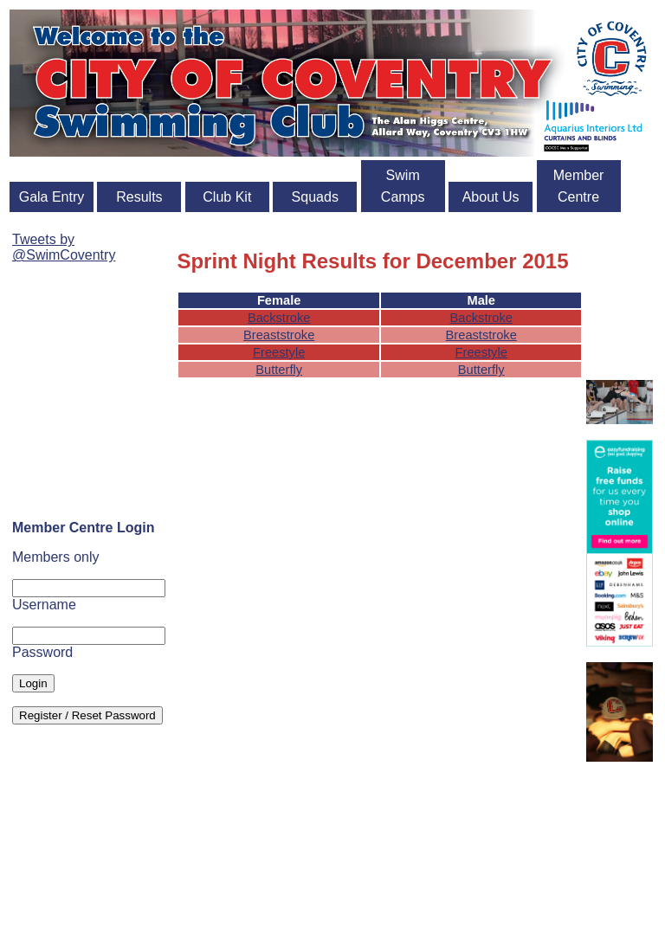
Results (139, 197)
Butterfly (278, 370)
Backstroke (279, 318)
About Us (491, 197)
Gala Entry (52, 197)
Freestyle (279, 352)
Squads (315, 197)
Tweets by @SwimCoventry (63, 247)
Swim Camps (403, 186)
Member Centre (578, 186)
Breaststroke (278, 335)
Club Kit (227, 197)
